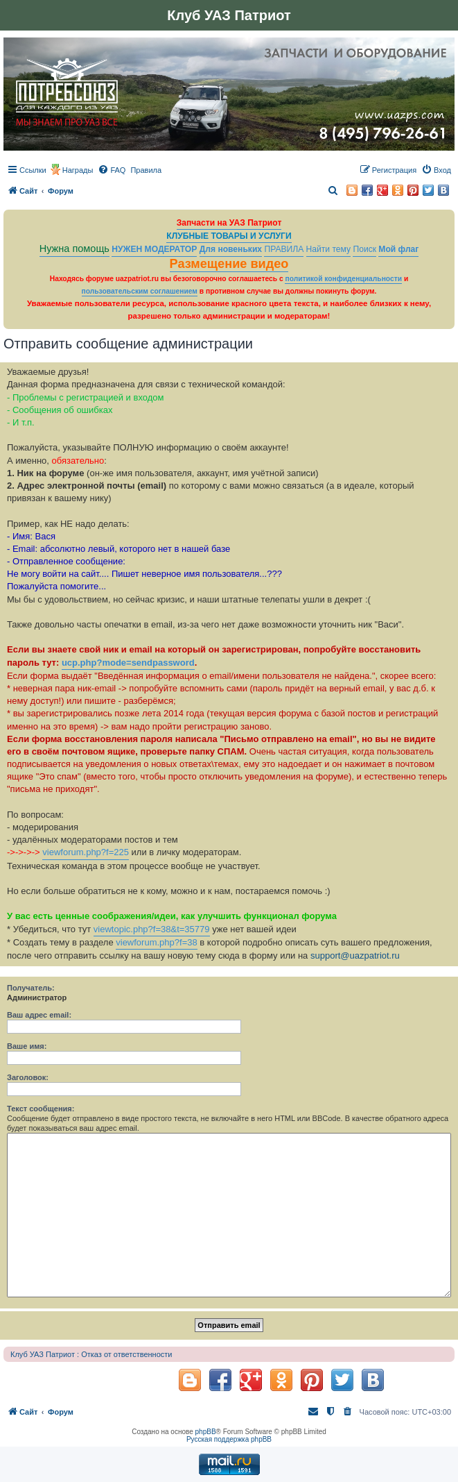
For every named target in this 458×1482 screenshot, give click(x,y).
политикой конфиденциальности (343, 279)
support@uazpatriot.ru (355, 955)
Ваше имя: (26, 1046)
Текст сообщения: (40, 1108)
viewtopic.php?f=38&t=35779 (152, 929)
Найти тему (328, 249)
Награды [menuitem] (78, 170)
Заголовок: (28, 1077)
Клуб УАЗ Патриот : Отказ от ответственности (91, 1354)
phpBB (205, 1431)
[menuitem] (111, 170)
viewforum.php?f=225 (85, 852)
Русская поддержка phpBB (229, 1439)
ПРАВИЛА (283, 249)
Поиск (364, 249)
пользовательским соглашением (139, 291)
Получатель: (31, 988)
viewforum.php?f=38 (156, 942)
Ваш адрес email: (39, 1015)
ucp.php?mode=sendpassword (128, 662)
